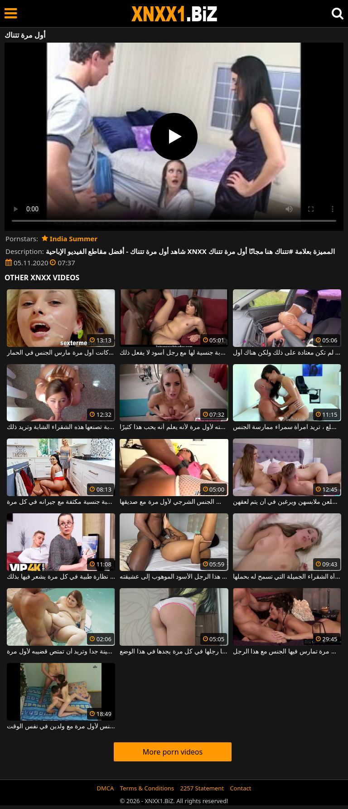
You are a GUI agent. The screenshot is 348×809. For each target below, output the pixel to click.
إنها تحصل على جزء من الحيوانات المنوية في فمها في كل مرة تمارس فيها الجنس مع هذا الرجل (287, 651)
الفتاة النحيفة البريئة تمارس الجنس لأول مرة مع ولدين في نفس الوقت (61, 726)
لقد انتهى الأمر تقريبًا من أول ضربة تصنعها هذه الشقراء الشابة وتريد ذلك (61, 427)
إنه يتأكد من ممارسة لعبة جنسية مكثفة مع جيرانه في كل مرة (61, 502)
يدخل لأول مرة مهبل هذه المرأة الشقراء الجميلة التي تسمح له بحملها (287, 576)
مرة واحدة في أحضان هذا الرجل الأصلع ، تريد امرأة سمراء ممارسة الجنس (287, 427)
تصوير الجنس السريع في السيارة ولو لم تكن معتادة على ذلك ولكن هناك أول (287, 352)
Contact (240, 788)
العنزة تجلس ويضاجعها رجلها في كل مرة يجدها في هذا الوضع (174, 651)
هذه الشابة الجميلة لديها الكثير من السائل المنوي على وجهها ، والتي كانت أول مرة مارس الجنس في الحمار (61, 352)
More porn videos (173, 752)
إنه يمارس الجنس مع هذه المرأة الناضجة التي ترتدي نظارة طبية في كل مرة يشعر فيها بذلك (61, 576)
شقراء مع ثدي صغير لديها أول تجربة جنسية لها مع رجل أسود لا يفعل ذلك (174, 352)
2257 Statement (202, 788)
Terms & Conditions (147, 788)
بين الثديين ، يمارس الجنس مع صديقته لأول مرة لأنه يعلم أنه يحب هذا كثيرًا (174, 427)
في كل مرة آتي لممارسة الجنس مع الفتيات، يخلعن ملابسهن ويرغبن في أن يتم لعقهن (287, 502)
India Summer (69, 238)
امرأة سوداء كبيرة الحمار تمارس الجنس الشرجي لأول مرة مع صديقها (174, 502)
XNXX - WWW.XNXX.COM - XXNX (174, 14)
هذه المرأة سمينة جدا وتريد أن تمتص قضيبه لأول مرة (61, 651)
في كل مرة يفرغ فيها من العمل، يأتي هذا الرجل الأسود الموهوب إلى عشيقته (174, 576)
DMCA (105, 788)
